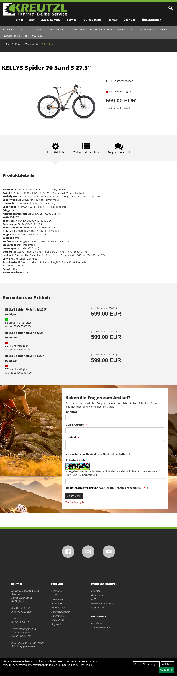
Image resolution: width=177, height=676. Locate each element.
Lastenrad (38, 29)
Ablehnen (167, 664)
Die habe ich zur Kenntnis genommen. (103, 488)
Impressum (97, 607)
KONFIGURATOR (92, 19)
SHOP (32, 19)
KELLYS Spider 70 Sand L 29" (24, 356)
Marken (37, 35)
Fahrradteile (125, 29)
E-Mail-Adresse (74, 424)
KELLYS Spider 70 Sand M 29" (25, 333)
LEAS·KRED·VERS (51, 19)
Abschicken (74, 495)
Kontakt (113, 19)
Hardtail (49, 44)
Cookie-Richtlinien (81, 664)
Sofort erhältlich (15, 35)
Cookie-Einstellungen (146, 664)
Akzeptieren (166, 669)
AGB (93, 599)
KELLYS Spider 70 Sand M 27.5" (26, 309)
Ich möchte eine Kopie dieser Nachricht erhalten (96, 454)
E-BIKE (22, 29)
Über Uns (130, 19)
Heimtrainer (77, 29)
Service (72, 19)
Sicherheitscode (75, 460)
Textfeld (70, 437)
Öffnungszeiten (151, 19)
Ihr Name (71, 412)
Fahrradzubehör (101, 29)
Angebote (96, 623)
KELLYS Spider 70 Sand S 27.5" (46, 68)
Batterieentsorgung (102, 603)
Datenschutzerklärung (84, 488)
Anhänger (56, 29)
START (19, 19)
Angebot (165, 29)
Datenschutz (98, 595)
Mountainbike (33, 44)
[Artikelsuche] (171, 8)
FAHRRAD (8, 29)
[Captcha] (115, 481)
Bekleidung (146, 29)
